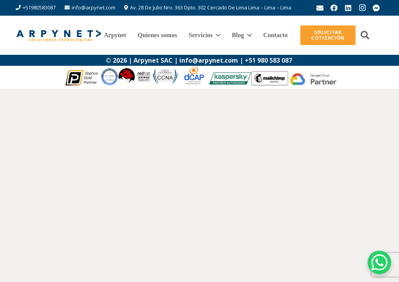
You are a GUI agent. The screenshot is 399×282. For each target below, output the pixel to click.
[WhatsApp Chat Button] (379, 262)
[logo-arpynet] (59, 35)
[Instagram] (362, 8)
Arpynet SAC (153, 60)
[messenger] (376, 8)
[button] (216, 35)
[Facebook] (334, 8)
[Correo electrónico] (320, 8)
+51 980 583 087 (269, 60)
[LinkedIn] (348, 8)
